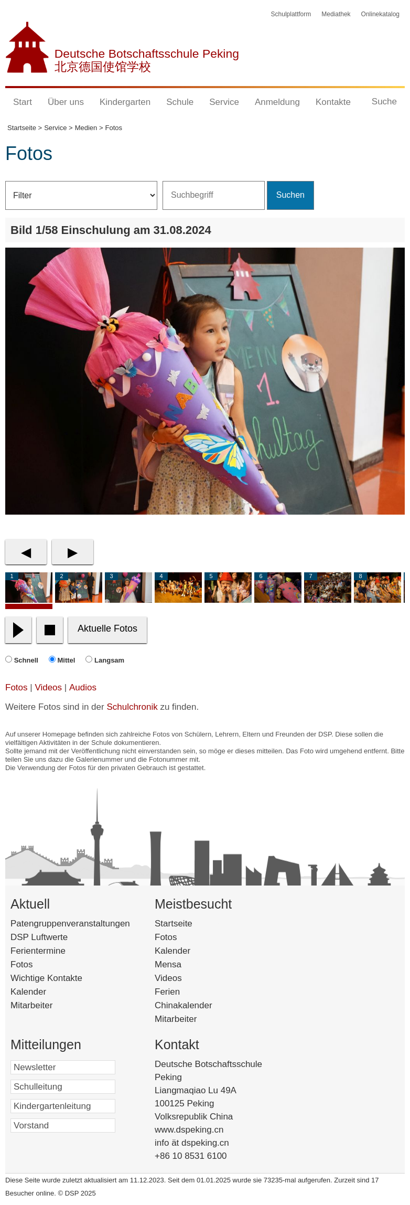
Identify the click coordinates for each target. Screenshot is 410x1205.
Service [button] (224, 102)
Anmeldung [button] (277, 102)
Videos (48, 687)
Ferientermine (38, 951)
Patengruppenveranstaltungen (70, 924)
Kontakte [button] (333, 102)
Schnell (26, 660)
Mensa (184, 964)
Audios (82, 687)
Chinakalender (197, 1005)
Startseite (191, 924)
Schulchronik (131, 707)
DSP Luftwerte (39, 937)
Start (22, 102)
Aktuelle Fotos (107, 628)
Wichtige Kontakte (46, 978)
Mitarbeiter (31, 1005)
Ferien (181, 992)
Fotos (16, 687)
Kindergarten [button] (125, 102)
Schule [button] (179, 102)
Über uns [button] (66, 102)
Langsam (109, 660)
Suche (384, 101)
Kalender (28, 992)
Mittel (66, 660)
